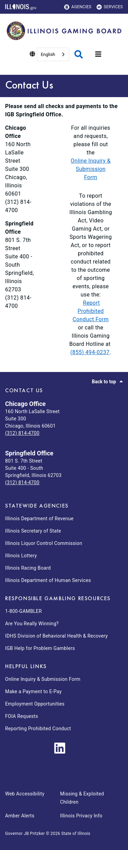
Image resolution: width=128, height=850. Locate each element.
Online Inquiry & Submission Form (91, 169)
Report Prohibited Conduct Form (91, 311)
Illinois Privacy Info (81, 815)
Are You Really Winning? (32, 623)
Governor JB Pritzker (25, 833)
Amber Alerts (19, 815)
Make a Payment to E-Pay (33, 691)
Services (110, 7)
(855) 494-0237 (90, 352)
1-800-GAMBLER (23, 611)
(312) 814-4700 (22, 433)
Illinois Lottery (21, 555)
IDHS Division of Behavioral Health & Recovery (56, 636)
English (48, 54)
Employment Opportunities (35, 704)
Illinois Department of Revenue (39, 518)
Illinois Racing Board (28, 568)
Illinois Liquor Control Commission (43, 543)
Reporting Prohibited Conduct (38, 728)
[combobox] (53, 54)
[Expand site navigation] (98, 54)
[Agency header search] (78, 54)
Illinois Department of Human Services (48, 580)
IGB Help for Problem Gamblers (40, 648)
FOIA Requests (21, 716)
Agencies (77, 7)
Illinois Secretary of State (33, 531)
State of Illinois (75, 833)
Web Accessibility (24, 793)
